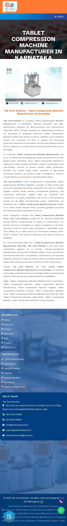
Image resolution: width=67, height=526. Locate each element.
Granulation (10, 363)
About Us (8, 324)
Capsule (8, 373)
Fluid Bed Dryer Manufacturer (23, 507)
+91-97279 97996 (12, 414)
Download (9, 333)
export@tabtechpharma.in (16, 430)
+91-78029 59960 (12, 419)
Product (8, 329)
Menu (59, 16)
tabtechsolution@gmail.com (17, 435)
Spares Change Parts (14, 386)
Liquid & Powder (12, 368)
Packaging (9, 382)
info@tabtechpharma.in (15, 425)
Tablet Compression (14, 359)
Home (7, 320)
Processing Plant (12, 377)
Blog (6, 338)
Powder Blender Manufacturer (38, 517)
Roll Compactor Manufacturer (32, 510)
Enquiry (7, 343)
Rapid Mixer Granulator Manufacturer (36, 514)
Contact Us (9, 347)
